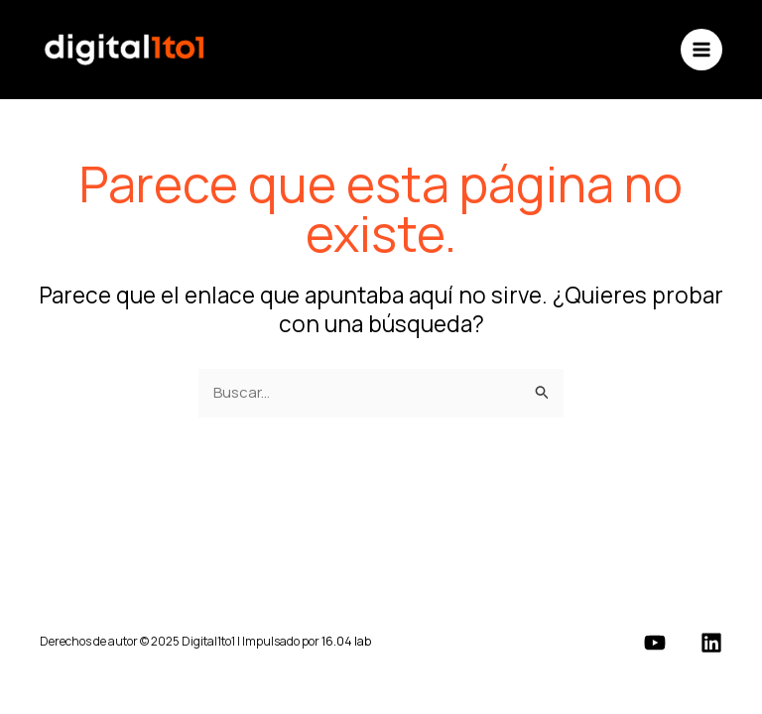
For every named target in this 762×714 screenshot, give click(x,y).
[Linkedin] (711, 643)
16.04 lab (346, 641)
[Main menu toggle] (702, 50)
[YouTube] (655, 643)
